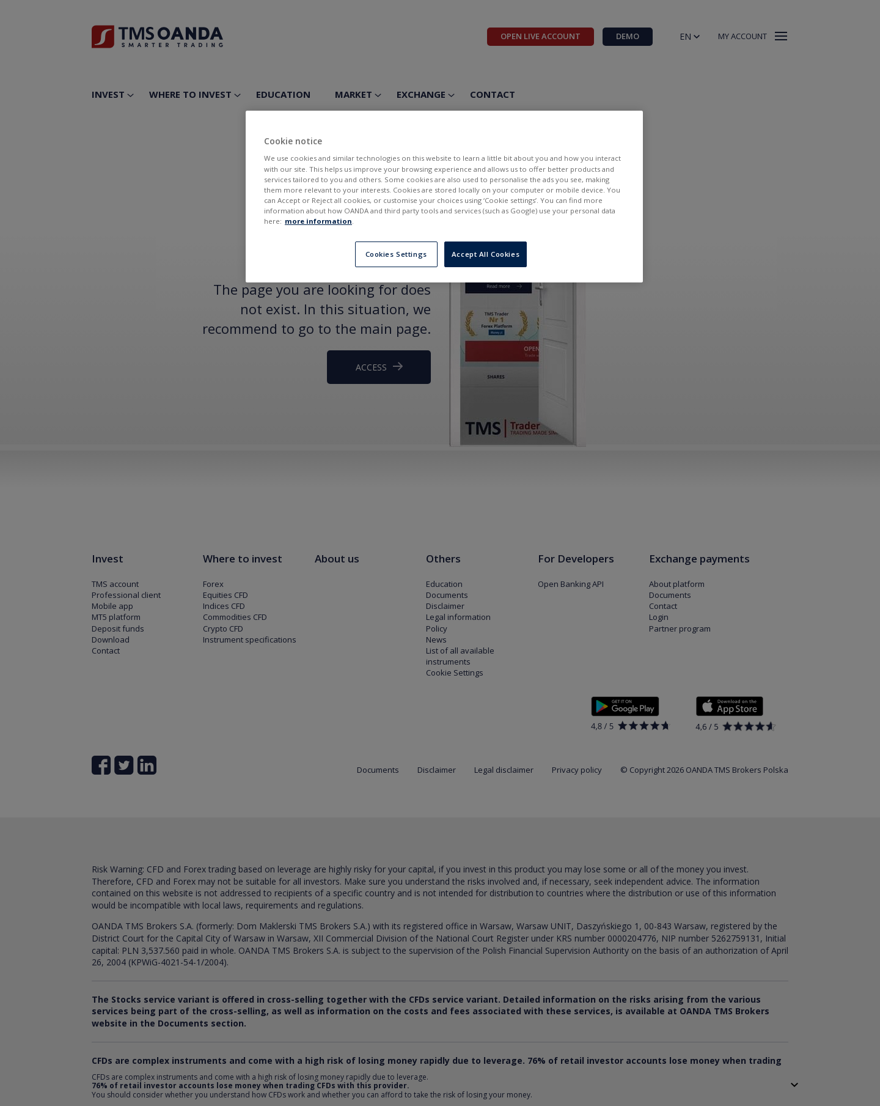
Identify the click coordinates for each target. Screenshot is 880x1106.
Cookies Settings (396, 254)
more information (318, 221)
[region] (444, 196)
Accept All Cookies (485, 254)
